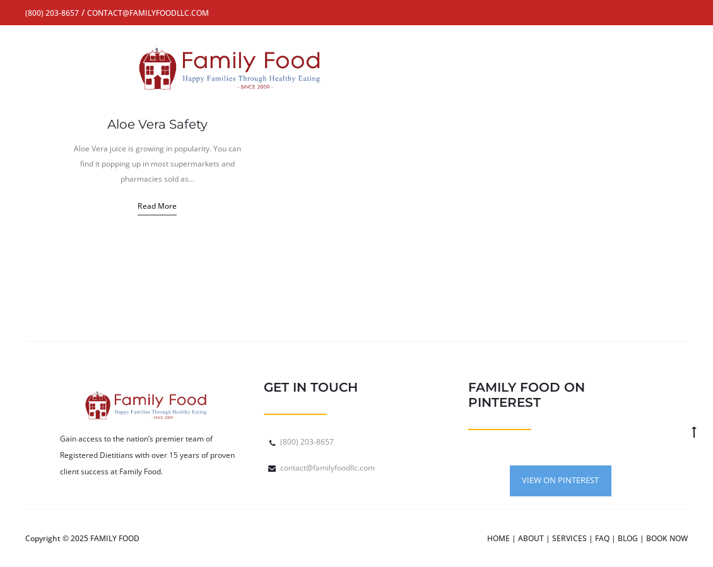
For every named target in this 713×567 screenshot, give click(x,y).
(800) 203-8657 (307, 441)
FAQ (602, 538)
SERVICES (569, 538)
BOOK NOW (667, 538)
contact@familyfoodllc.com (327, 467)
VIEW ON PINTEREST (560, 480)
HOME (498, 538)
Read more (157, 206)
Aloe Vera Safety (157, 124)
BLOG (628, 538)
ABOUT (531, 538)
